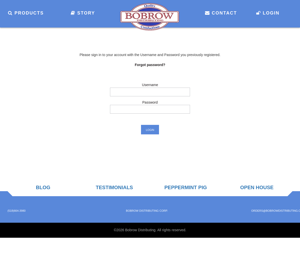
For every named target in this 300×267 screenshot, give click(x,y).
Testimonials (114, 187)
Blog (43, 187)
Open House (257, 187)
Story (83, 13)
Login (268, 13)
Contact (221, 13)
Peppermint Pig (185, 187)
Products (26, 13)
